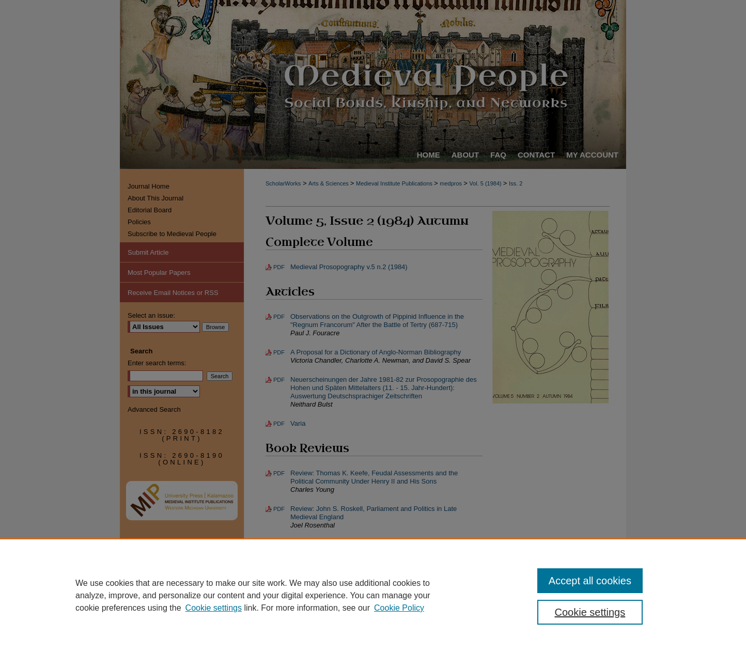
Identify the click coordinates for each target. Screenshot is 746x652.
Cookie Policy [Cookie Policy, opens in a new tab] (399, 607)
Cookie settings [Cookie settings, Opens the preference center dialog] (590, 612)
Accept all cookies (590, 580)
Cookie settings (213, 607)
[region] (373, 595)
